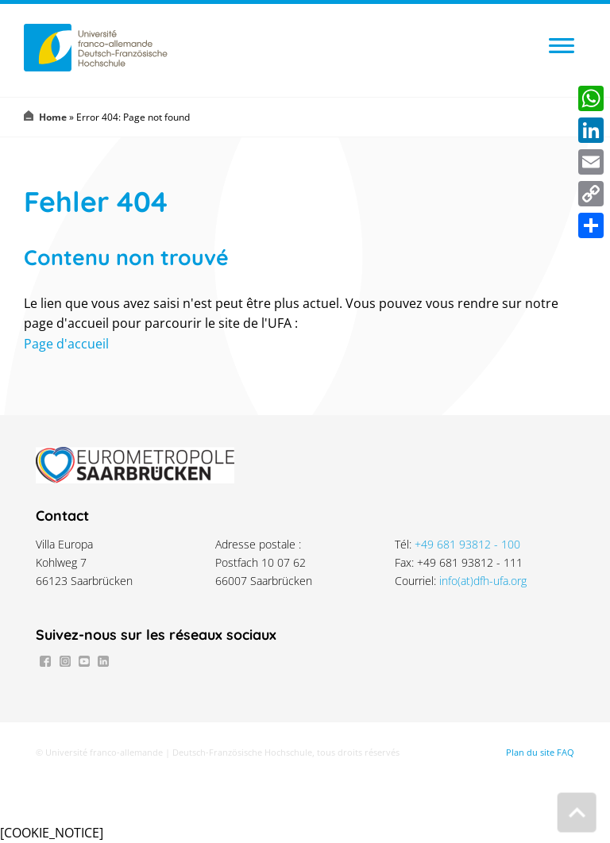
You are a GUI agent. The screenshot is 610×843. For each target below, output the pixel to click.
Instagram (64, 661)
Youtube (84, 661)
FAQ (565, 752)
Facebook (45, 661)
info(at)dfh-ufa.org (483, 580)
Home (53, 117)
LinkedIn (103, 661)
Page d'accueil (66, 343)
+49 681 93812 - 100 (467, 544)
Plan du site (530, 752)
